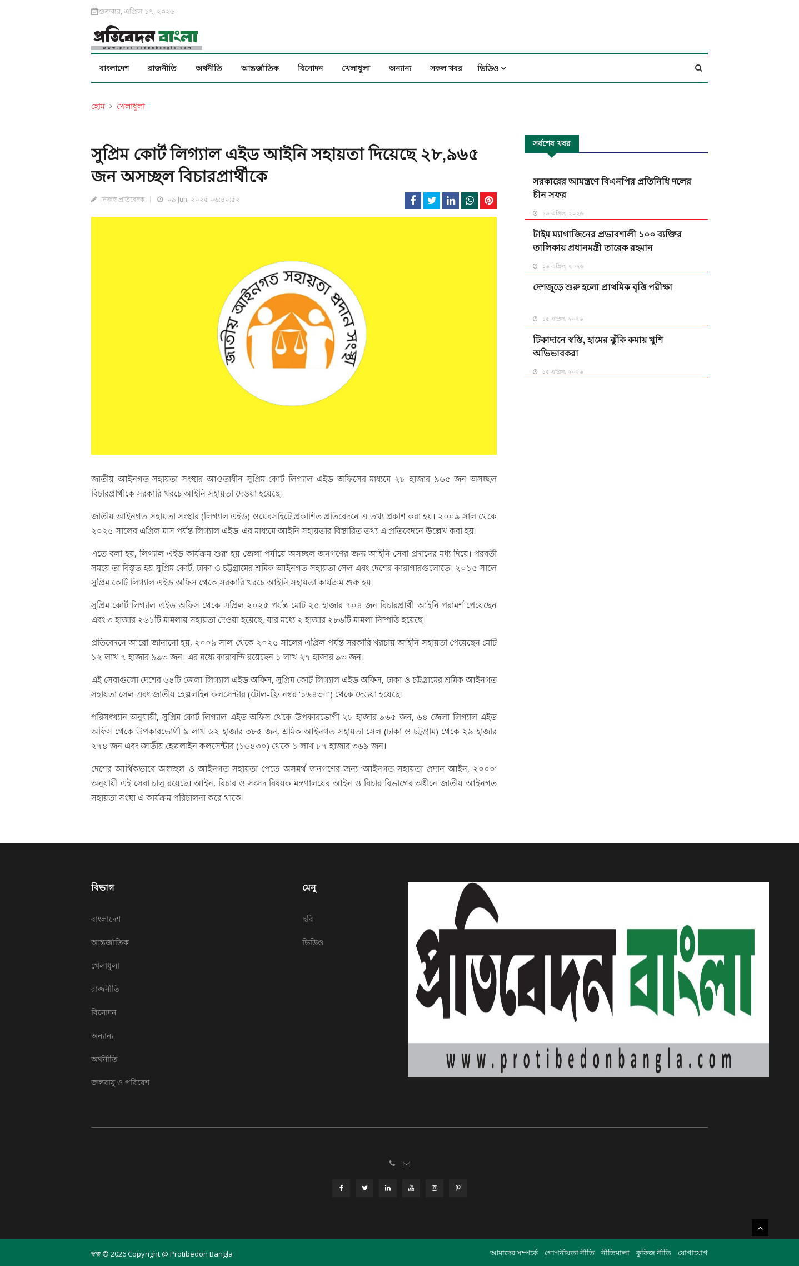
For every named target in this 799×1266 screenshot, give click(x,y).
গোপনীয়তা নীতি (570, 1250)
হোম (98, 106)
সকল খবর (446, 68)
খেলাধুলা (356, 68)
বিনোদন (310, 68)
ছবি (307, 918)
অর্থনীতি (209, 68)
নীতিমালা (615, 1250)
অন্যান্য (400, 68)
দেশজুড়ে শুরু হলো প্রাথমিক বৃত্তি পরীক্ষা (602, 287)
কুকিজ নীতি (653, 1250)
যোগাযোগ (693, 1250)
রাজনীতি (162, 68)
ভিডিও (491, 68)
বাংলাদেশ (114, 68)
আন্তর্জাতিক (260, 68)
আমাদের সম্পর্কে (514, 1250)
